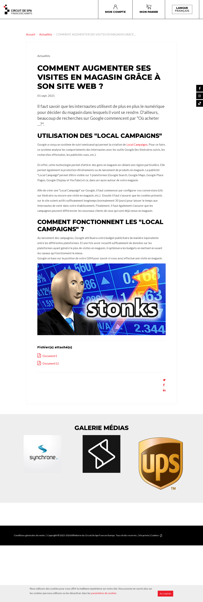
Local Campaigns (137, 144)
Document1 (49, 356)
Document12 (50, 363)
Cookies (155, 535)
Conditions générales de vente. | (30, 535)
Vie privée (144, 535)
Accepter (165, 593)
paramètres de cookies (103, 593)
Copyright (52, 535)
